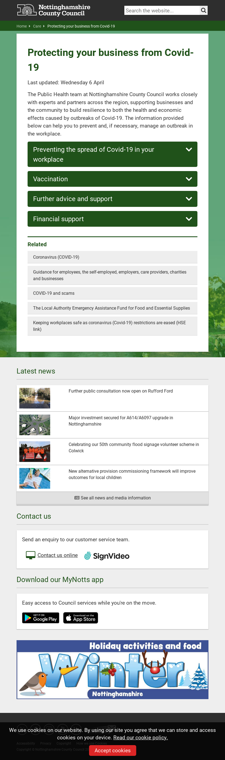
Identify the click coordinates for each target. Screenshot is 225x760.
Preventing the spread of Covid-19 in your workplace (112, 154)
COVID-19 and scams (53, 293)
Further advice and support (112, 199)
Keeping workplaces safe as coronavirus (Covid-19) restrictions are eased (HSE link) (109, 326)
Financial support (112, 219)
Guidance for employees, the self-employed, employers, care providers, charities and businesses (109, 275)
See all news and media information (112, 498)
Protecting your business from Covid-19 (81, 26)
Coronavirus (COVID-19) (56, 257)
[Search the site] (204, 10)
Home (23, 26)
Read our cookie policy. (140, 737)
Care (39, 26)
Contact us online (51, 555)
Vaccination (112, 179)
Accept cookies (113, 750)
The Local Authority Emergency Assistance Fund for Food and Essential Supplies (111, 308)
